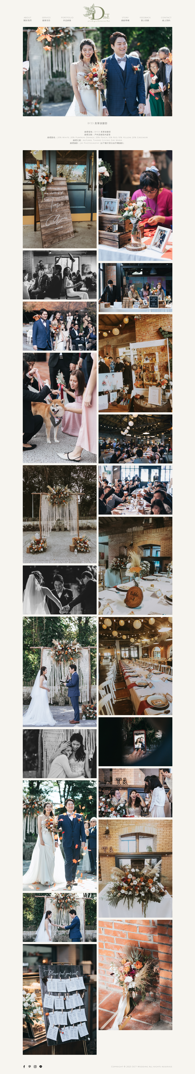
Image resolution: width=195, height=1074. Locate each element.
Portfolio (67, 19)
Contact (166, 19)
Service (46, 19)
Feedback (145, 19)
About (28, 19)
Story (125, 19)
